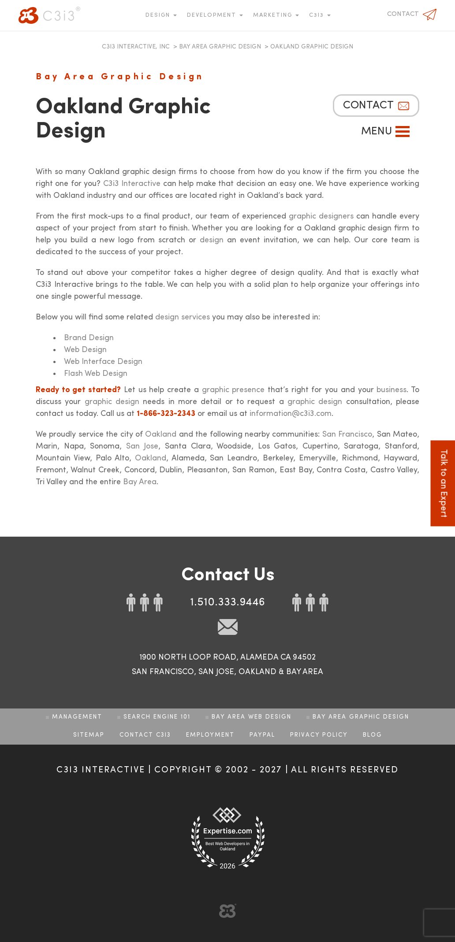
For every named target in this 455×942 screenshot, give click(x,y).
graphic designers (321, 216)
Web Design (85, 350)
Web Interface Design (103, 362)
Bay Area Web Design (251, 717)
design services (182, 317)
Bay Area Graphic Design (220, 47)
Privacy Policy (319, 735)
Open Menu (402, 131)
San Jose (142, 446)
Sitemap (88, 735)
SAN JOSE (216, 672)
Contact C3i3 (145, 735)
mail (228, 627)
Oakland (160, 434)
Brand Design (89, 338)
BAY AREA (304, 672)
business (392, 390)
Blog (372, 735)
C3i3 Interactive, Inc (136, 47)
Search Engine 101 (156, 717)
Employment (210, 735)
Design (158, 15)
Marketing (274, 15)
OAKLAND (257, 672)
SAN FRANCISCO (163, 672)
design (212, 240)
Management (77, 717)
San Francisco (347, 434)
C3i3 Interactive (131, 184)
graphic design (112, 402)
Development (213, 15)
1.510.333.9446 (227, 602)
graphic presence (233, 390)
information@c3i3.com (291, 414)
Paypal (262, 735)
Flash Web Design (95, 374)
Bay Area (140, 482)
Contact (403, 14)
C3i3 (49, 15)
